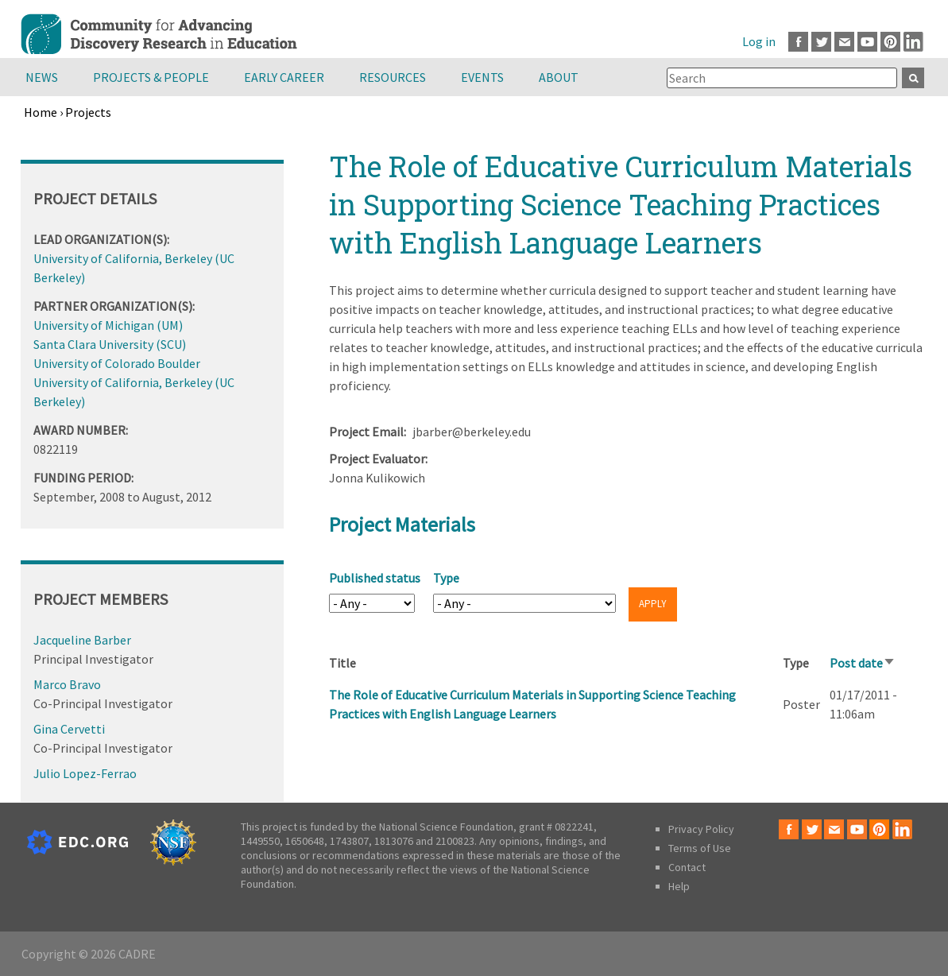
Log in (759, 41)
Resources (392, 77)
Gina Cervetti (69, 729)
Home (40, 112)
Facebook (798, 42)
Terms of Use (699, 848)
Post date (863, 663)
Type (446, 578)
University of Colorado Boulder (116, 363)
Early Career (284, 77)
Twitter (821, 42)
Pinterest (890, 42)
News (41, 77)
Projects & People (151, 77)
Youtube (867, 42)
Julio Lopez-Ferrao (85, 773)
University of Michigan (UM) (108, 325)
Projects (88, 112)
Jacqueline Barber (82, 640)
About (558, 77)
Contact (687, 867)
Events (482, 77)
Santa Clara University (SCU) (109, 344)
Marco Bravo (67, 684)
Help (679, 886)
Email (844, 42)
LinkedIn (913, 42)
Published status (374, 578)
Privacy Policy (701, 829)
